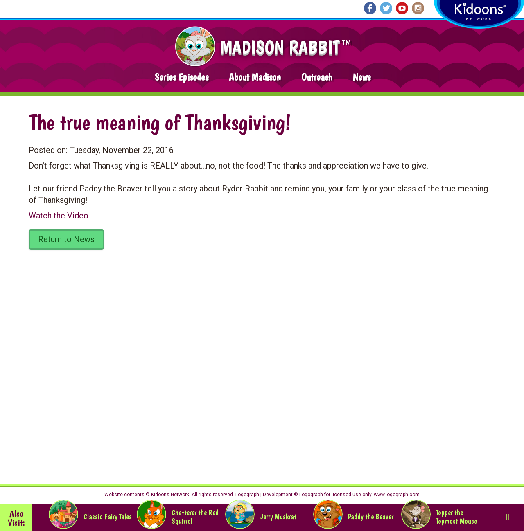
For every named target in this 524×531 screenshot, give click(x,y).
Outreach (316, 77)
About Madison (255, 77)
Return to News (66, 239)
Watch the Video (58, 215)
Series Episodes (181, 77)
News (361, 77)
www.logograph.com (396, 494)
